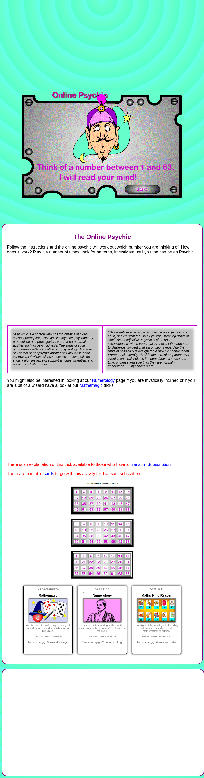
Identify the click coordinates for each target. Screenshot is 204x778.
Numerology (103, 380)
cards (49, 473)
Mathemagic (91, 385)
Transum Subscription (150, 464)
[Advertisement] (59, 46)
